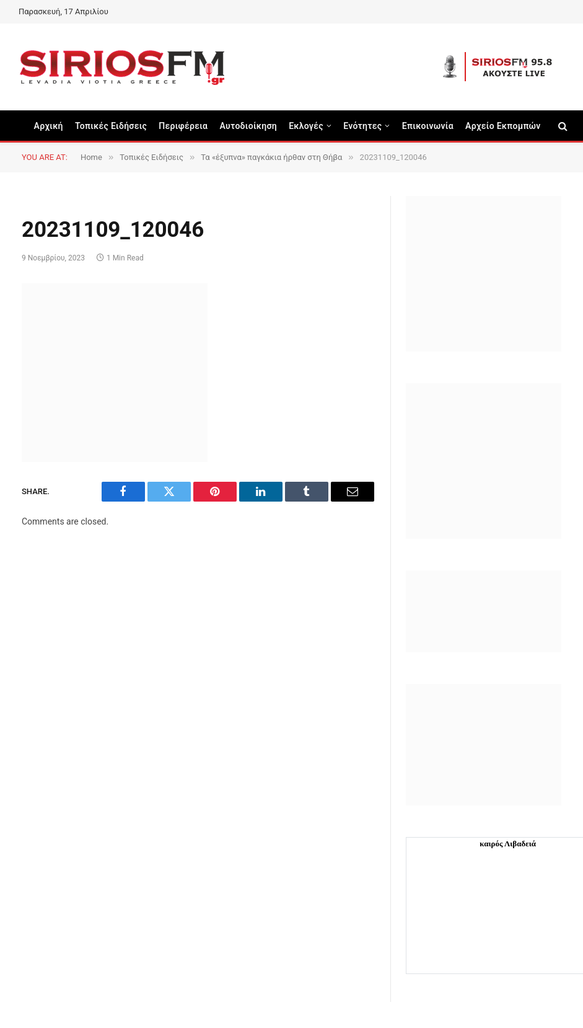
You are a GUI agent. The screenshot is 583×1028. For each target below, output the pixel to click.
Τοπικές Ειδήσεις (111, 126)
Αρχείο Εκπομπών (503, 126)
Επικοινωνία (428, 126)
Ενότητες (362, 126)
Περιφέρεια (183, 126)
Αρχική (48, 126)
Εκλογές (306, 126)
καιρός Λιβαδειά (508, 843)
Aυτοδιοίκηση (248, 126)
